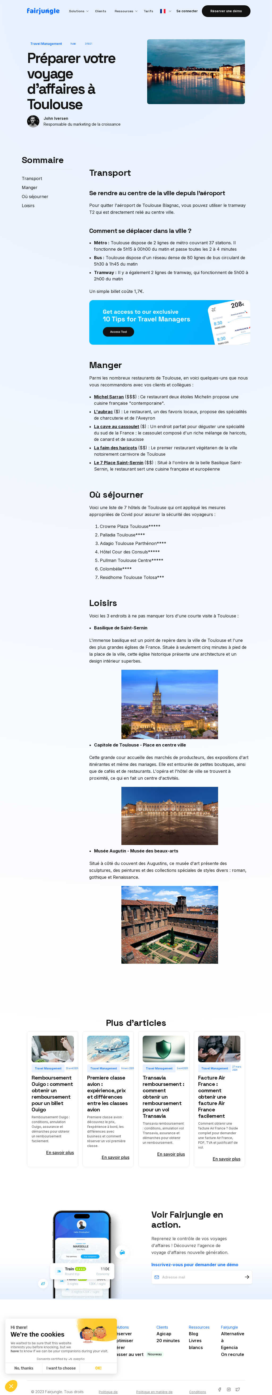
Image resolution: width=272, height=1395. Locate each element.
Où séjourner (35, 196)
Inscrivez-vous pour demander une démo (194, 1264)
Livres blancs (196, 1344)
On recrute (232, 1354)
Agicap (163, 1333)
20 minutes (168, 1340)
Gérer (119, 1347)
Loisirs (28, 205)
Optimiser (123, 1340)
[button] (78, 11)
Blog (193, 1333)
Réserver (122, 1333)
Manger (29, 187)
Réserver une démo (226, 11)
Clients (100, 11)
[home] (43, 11)
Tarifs (148, 11)
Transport (32, 178)
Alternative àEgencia (232, 1340)
